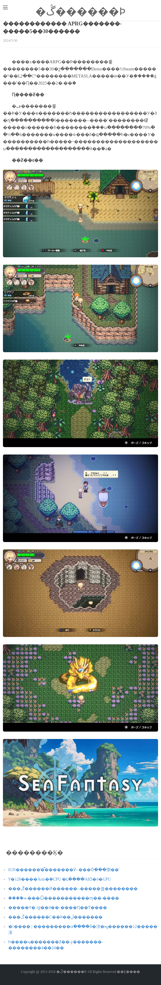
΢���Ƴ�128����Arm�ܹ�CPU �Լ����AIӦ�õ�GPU (59, 879)
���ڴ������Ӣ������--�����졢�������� (73, 889)
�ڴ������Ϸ (80, 11)
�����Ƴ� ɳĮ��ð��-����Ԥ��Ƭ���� (57, 907)
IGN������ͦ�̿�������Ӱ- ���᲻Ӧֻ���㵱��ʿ (63, 870)
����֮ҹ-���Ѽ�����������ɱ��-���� (63, 898)
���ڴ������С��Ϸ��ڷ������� (55, 917)
